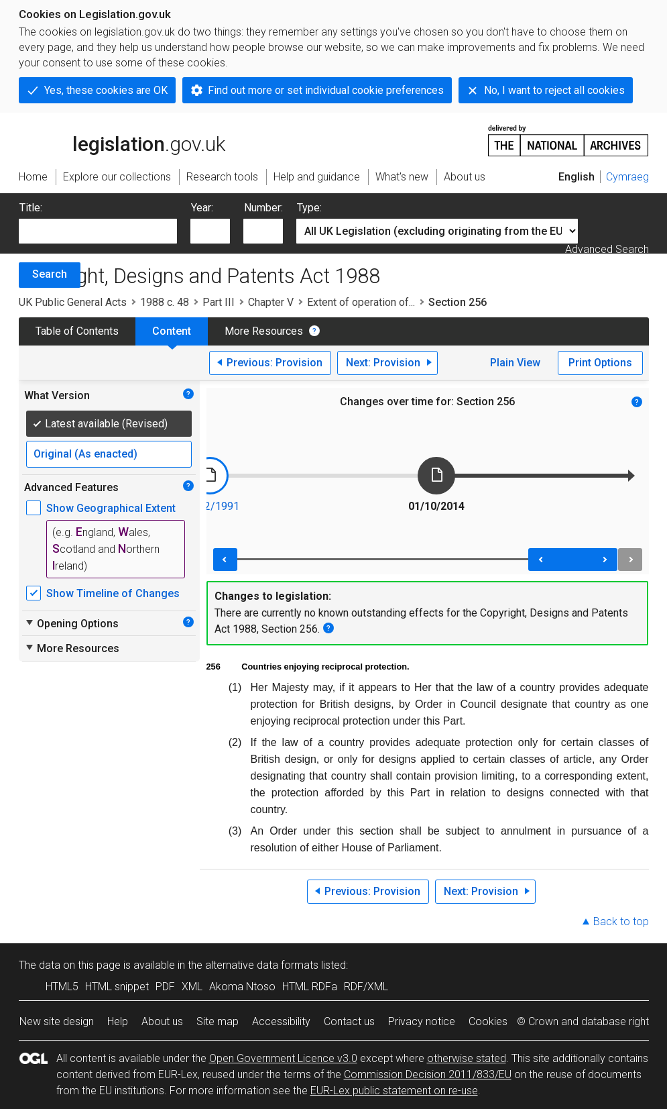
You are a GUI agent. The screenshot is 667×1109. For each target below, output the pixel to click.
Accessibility (281, 1021)
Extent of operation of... (361, 302)
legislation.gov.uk (122, 139)
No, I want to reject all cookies (554, 90)
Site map (217, 1021)
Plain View (515, 362)
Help (117, 1021)
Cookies (488, 1021)
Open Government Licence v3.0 (283, 1058)
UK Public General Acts (73, 302)
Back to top (621, 921)
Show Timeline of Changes (113, 593)
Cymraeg (627, 176)
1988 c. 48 (164, 302)
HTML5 (62, 986)
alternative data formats (261, 965)
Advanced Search (607, 249)
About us (162, 1021)
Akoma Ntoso (242, 986)
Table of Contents (77, 331)
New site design (56, 1021)
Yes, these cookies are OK (106, 90)
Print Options (600, 362)
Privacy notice (421, 1021)
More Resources (264, 331)
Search (49, 274)
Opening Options (71, 623)
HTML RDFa (309, 986)
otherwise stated (466, 1058)
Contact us (349, 1021)
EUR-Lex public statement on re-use (394, 1090)
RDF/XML (366, 986)
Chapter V (271, 302)
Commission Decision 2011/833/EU (427, 1074)
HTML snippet (117, 986)
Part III (218, 302)
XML (192, 986)
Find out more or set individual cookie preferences (326, 90)
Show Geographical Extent (111, 508)
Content (171, 331)
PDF (165, 986)
